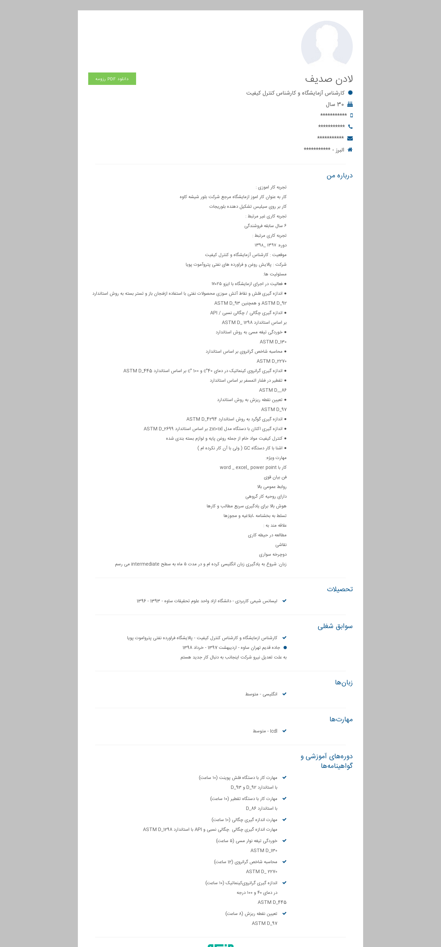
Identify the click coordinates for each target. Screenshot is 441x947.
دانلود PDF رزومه (112, 27)
